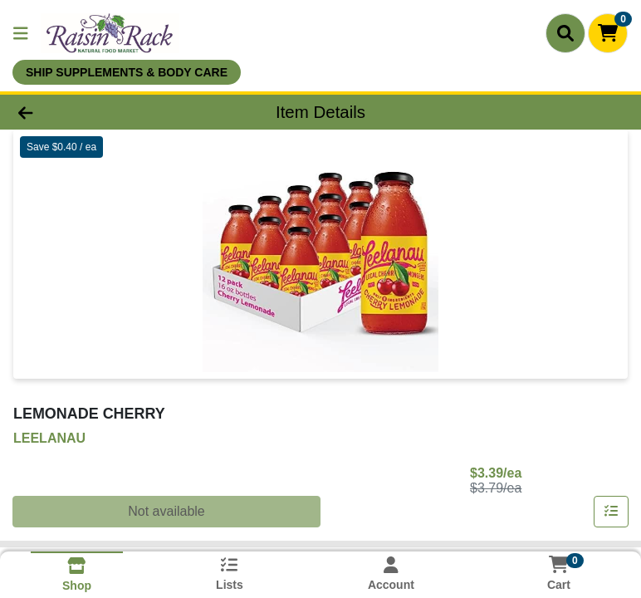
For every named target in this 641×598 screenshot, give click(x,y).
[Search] (565, 33)
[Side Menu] (20, 33)
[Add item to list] (611, 511)
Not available (166, 511)
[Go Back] (90, 112)
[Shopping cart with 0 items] (608, 33)
